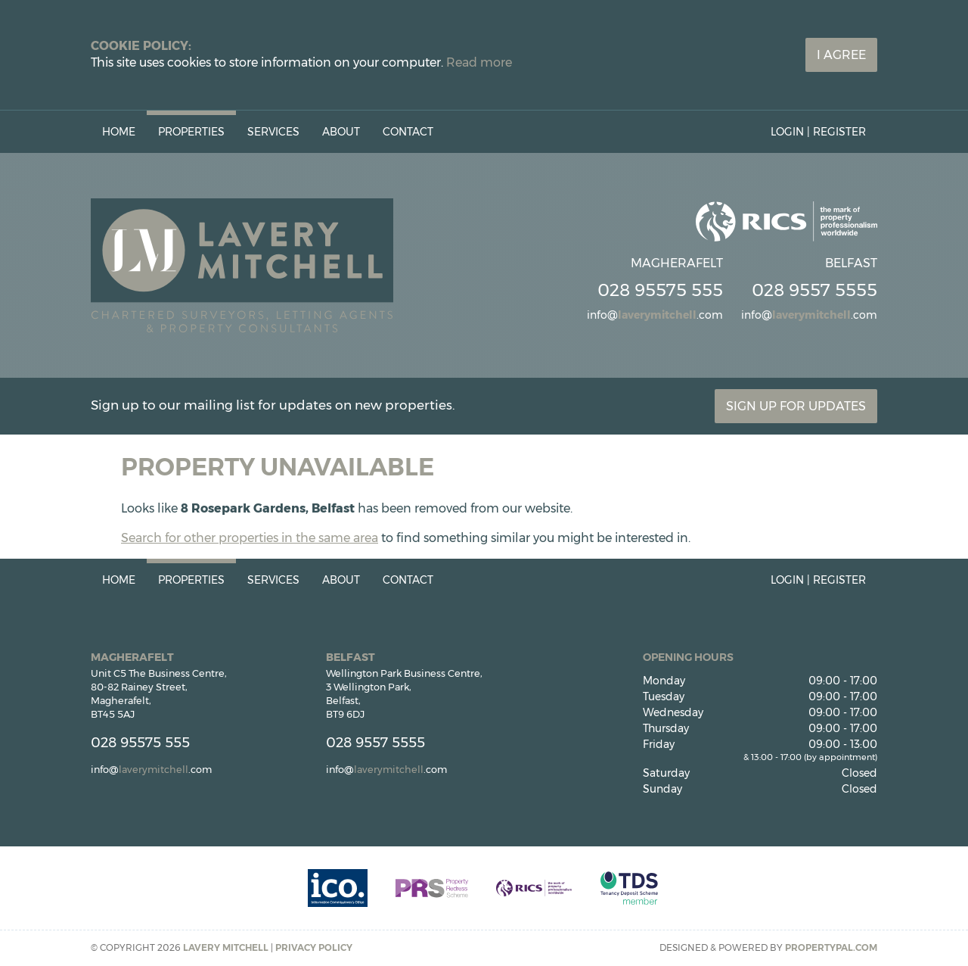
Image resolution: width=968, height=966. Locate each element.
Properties (191, 132)
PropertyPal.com (831, 947)
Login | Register (818, 132)
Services (273, 132)
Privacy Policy (313, 947)
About (341, 132)
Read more (479, 62)
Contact (408, 132)
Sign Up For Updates (796, 406)
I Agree (841, 55)
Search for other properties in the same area (249, 538)
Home (118, 132)
